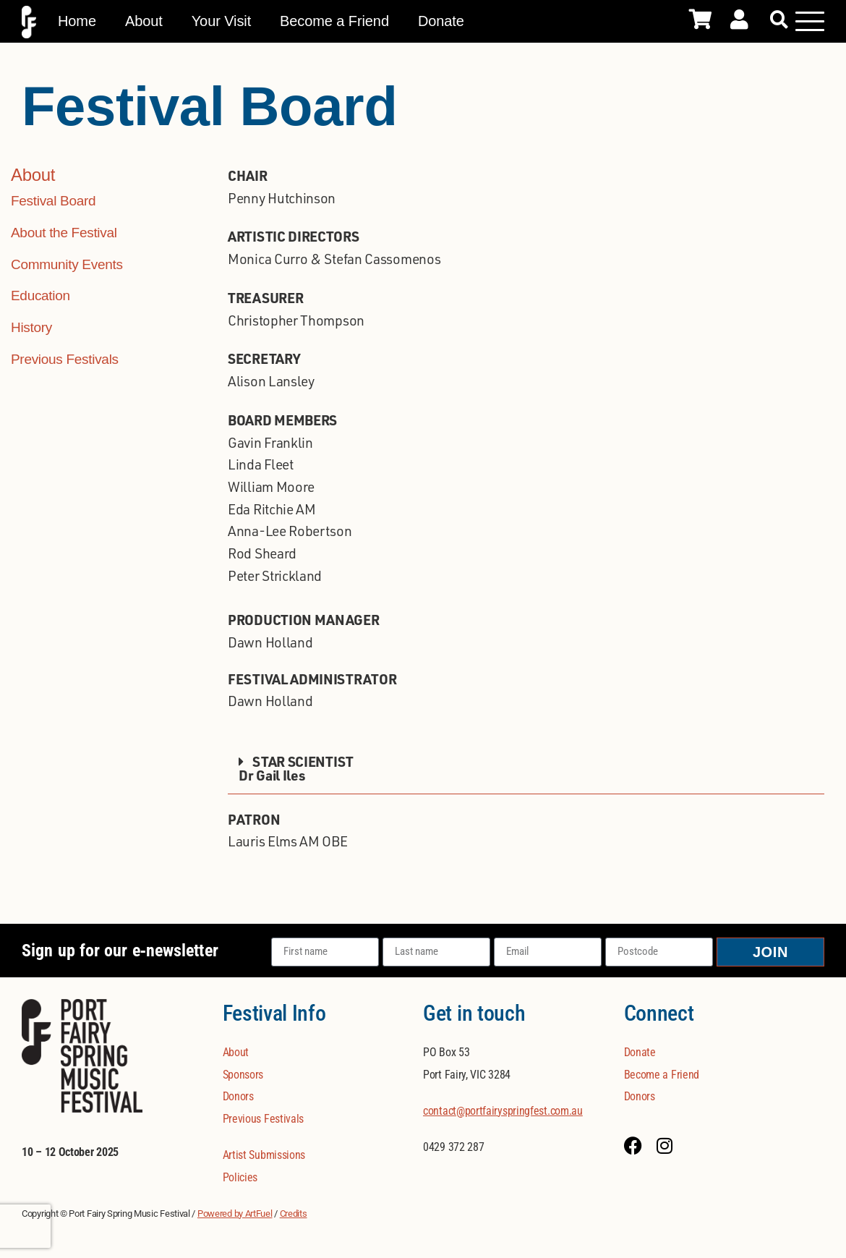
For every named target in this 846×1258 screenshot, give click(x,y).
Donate (441, 21)
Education (40, 295)
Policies (240, 1177)
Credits (293, 1213)
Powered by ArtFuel (235, 1213)
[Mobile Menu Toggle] (809, 21)
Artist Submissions (264, 1155)
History (31, 327)
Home (77, 21)
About (144, 21)
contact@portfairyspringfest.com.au (503, 1111)
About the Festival (64, 232)
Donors (238, 1096)
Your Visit (221, 21)
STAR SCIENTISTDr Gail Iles (296, 768)
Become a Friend (334, 21)
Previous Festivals (65, 359)
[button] (779, 20)
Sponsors (243, 1074)
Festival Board (53, 200)
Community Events (67, 264)
